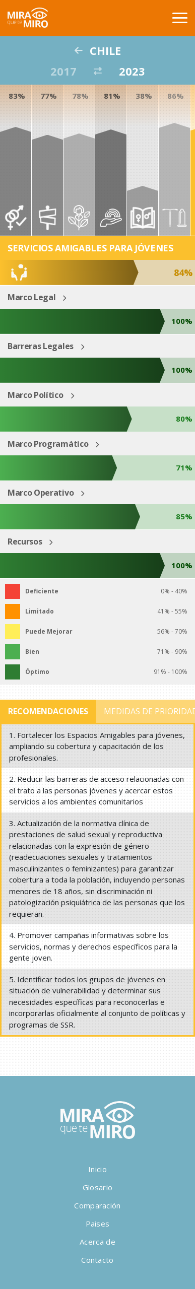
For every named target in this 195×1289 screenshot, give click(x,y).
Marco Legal (31, 297)
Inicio (97, 1169)
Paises (98, 1223)
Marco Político (35, 394)
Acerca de (97, 1242)
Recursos (25, 541)
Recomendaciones (48, 711)
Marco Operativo (41, 492)
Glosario (97, 1187)
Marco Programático (48, 443)
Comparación (97, 1205)
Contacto (97, 1260)
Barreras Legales (41, 346)
